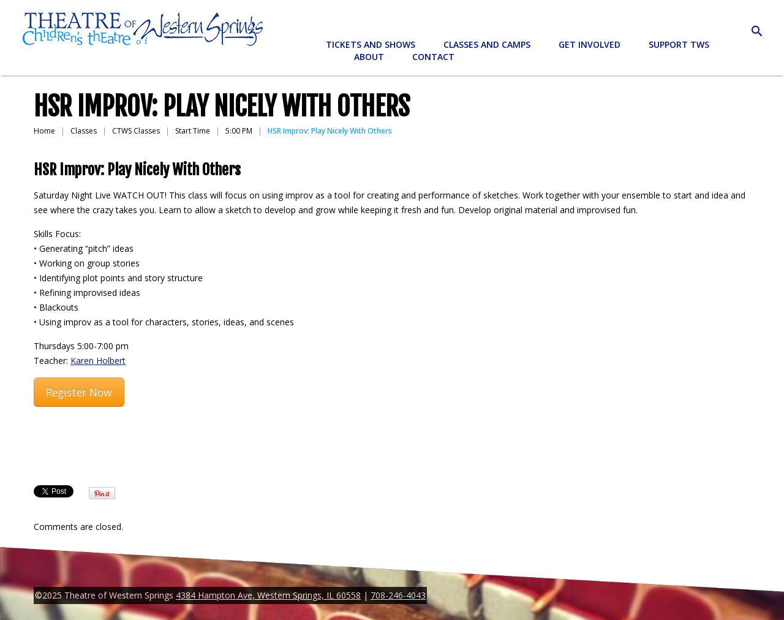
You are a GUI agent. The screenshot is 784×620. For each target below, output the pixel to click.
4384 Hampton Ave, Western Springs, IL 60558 (268, 595)
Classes (83, 131)
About (369, 56)
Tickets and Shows (370, 44)
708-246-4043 (398, 595)
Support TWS (679, 44)
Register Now (79, 392)
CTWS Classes (136, 131)
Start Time (192, 131)
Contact (433, 56)
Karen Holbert (98, 360)
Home (44, 131)
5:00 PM (238, 131)
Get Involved (589, 44)
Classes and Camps (486, 44)
